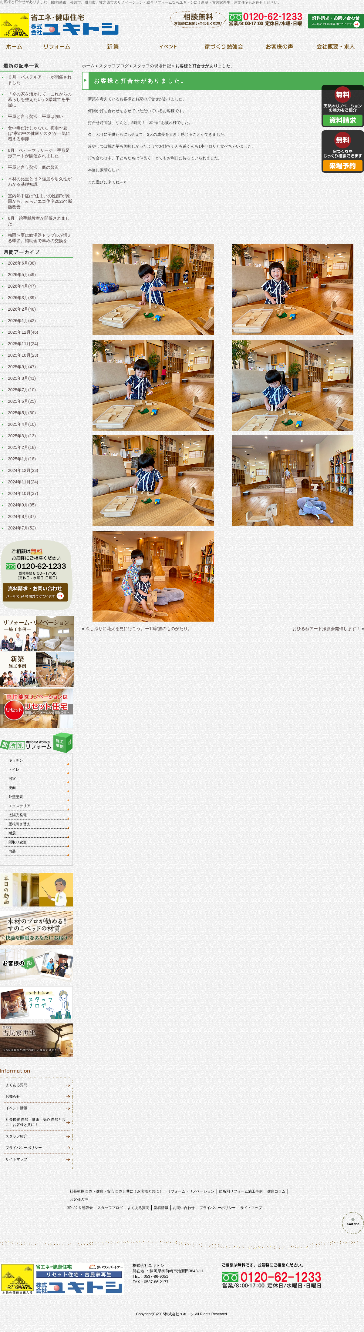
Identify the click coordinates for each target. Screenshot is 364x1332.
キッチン (15, 760)
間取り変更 (17, 842)
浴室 (12, 778)
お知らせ (12, 1096)
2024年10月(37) (23, 493)
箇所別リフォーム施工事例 (241, 1191)
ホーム (88, 65)
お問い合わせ (184, 1208)
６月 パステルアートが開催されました (40, 80)
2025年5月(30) (22, 412)
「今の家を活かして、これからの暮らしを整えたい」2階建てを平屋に (40, 99)
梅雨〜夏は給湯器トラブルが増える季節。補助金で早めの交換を (40, 238)
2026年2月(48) (22, 309)
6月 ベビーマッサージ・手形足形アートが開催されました (39, 153)
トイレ (13, 769)
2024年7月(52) (22, 528)
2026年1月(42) (22, 320)
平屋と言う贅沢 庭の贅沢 (33, 167)
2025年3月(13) (22, 435)
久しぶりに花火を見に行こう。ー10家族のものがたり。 (139, 628)
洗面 (12, 788)
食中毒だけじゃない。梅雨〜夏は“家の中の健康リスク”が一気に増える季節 (39, 133)
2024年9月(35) (22, 504)
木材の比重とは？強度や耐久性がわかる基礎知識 (40, 181)
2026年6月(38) (22, 263)
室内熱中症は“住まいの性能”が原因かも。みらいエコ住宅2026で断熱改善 (40, 201)
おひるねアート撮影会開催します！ (326, 628)
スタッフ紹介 (16, 1136)
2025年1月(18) (22, 458)
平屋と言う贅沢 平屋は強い (35, 116)
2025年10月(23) (23, 355)
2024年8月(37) (22, 516)
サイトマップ (16, 1159)
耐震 (12, 833)
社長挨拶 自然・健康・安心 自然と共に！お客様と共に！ (116, 1191)
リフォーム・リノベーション (190, 1191)
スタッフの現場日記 (152, 65)
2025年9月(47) (22, 366)
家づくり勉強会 (80, 1208)
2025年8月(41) (22, 378)
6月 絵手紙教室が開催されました (39, 221)
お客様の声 (79, 1199)
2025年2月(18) (22, 447)
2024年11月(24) (23, 481)
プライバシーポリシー (23, 1148)
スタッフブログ (114, 65)
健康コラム (276, 1191)
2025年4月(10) (22, 424)
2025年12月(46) (23, 332)
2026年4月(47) (22, 286)
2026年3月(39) (22, 297)
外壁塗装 (15, 797)
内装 (12, 851)
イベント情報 (16, 1108)
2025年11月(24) (23, 343)
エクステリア (19, 806)
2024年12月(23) (23, 470)
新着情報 (161, 1208)
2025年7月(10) (22, 389)
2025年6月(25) (22, 401)
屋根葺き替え (19, 824)
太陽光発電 (17, 815)
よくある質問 (16, 1085)
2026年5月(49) (22, 274)
